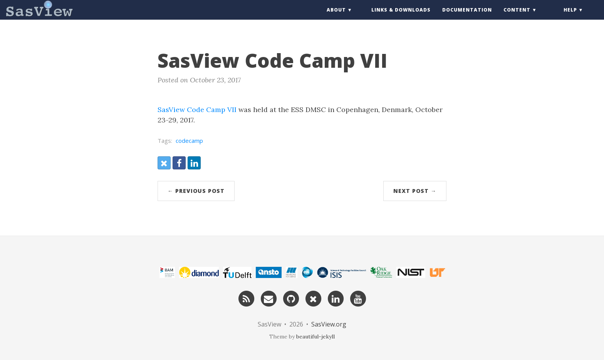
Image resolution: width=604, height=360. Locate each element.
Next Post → (414, 190)
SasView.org (328, 324)
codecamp (189, 140)
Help (570, 17)
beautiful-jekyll (315, 336)
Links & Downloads (401, 17)
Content (516, 17)
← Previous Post (196, 190)
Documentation (467, 17)
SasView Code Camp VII (197, 109)
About (336, 17)
